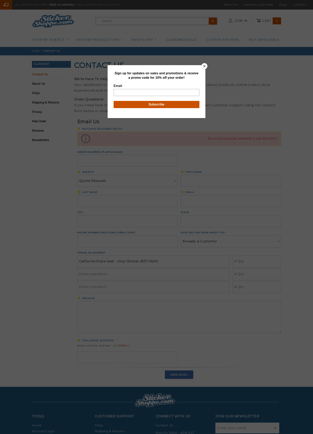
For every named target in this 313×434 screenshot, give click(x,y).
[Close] (204, 66)
